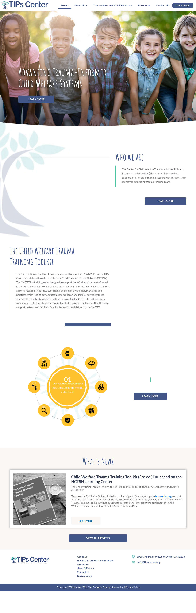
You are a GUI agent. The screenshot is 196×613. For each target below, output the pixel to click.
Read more (86, 542)
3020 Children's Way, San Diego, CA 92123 (161, 578)
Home (64, 5)
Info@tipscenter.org (146, 584)
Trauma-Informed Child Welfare (111, 5)
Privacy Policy (132, 609)
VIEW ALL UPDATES (98, 560)
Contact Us (162, 5)
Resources (144, 5)
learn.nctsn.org (163, 518)
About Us (79, 5)
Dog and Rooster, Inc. (113, 609)
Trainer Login (182, 5)
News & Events (85, 590)
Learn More (36, 99)
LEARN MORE (168, 212)
